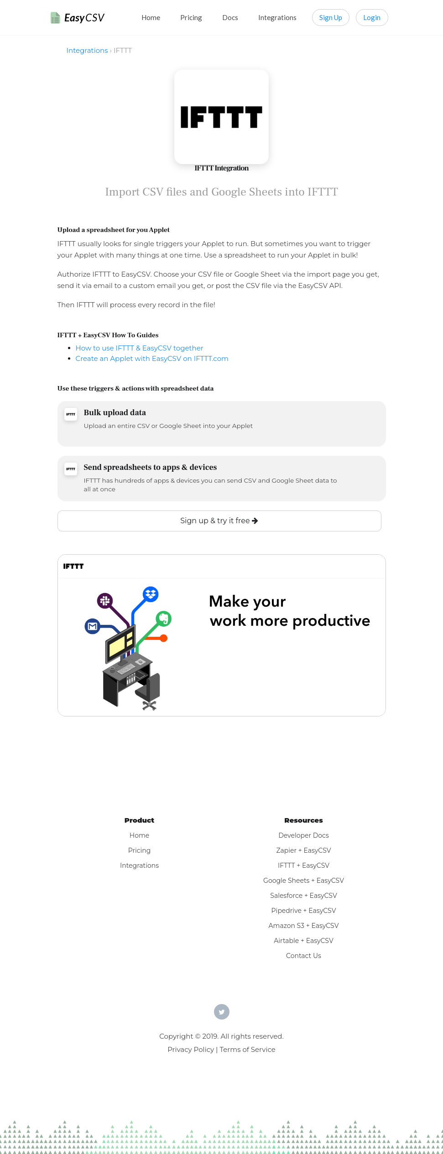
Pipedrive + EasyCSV (303, 911)
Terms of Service (247, 1049)
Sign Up (330, 17)
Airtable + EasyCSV (304, 941)
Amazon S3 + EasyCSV (304, 926)
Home (150, 17)
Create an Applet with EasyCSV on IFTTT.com (152, 358)
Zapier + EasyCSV (303, 850)
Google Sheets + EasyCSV (303, 880)
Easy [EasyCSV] (84, 17)
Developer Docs (303, 835)
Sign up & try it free (219, 520)
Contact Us (303, 956)
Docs (230, 17)
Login (371, 17)
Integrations (277, 17)
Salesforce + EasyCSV (303, 895)
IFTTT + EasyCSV (303, 865)
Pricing (191, 17)
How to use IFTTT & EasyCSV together (139, 348)
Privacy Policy (190, 1049)
